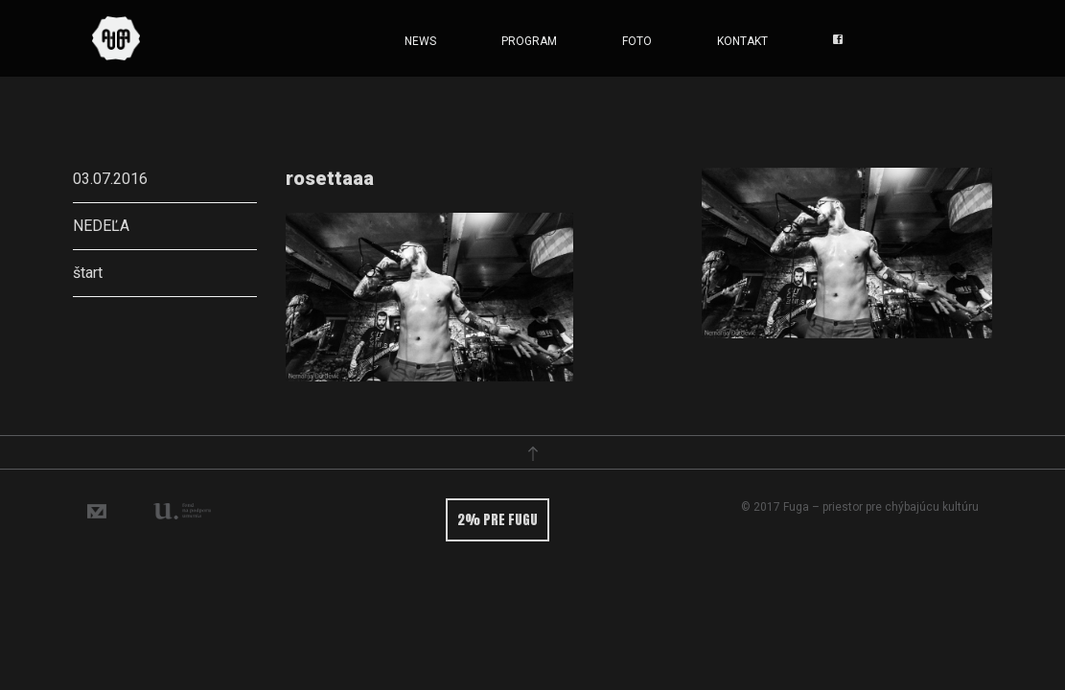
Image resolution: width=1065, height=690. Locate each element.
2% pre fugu (497, 520)
